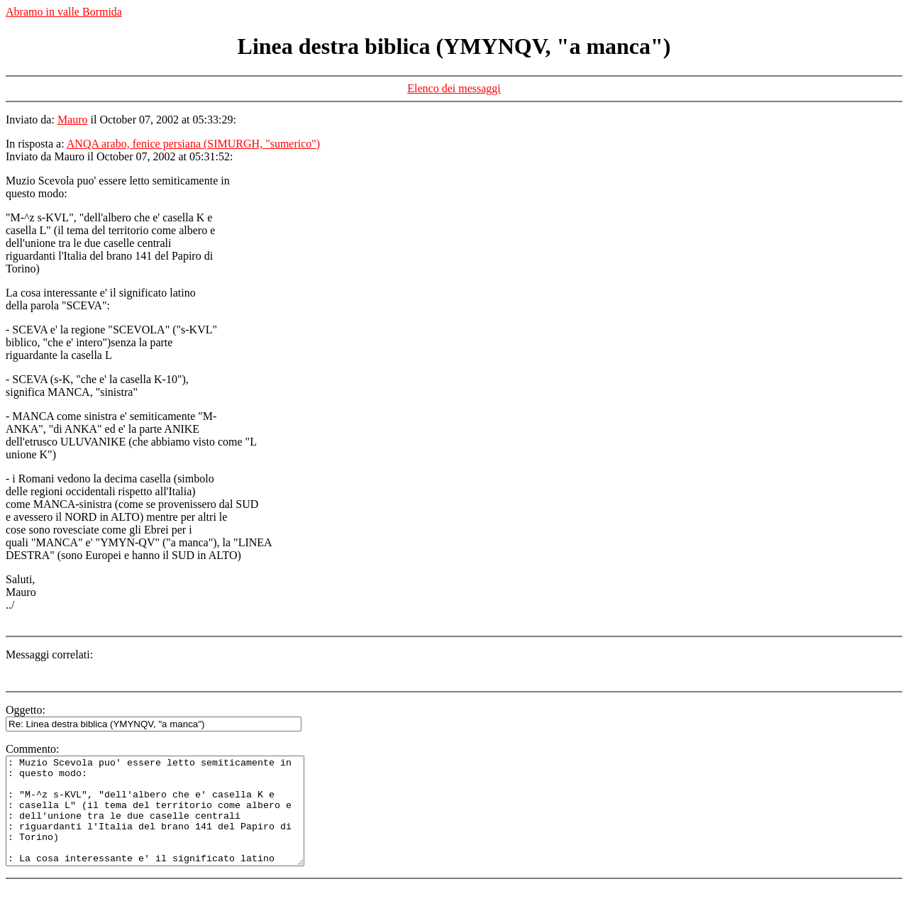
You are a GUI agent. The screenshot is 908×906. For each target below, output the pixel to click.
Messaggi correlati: (49, 654)
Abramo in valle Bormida (64, 12)
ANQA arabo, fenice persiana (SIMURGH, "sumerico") (193, 144)
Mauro (72, 120)
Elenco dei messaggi (454, 88)
